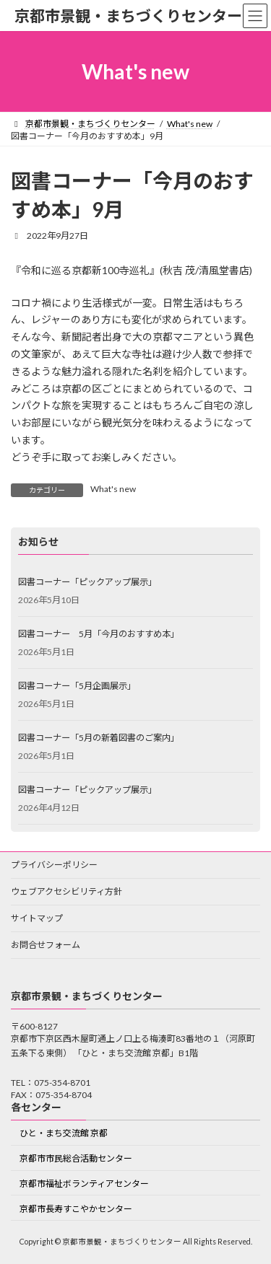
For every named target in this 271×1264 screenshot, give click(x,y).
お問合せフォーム (45, 944)
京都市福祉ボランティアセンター (84, 1183)
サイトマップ (37, 918)
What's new (113, 488)
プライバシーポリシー (54, 864)
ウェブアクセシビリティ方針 (66, 891)
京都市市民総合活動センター (76, 1158)
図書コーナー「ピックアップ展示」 (87, 581)
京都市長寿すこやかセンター (76, 1208)
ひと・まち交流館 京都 (64, 1133)
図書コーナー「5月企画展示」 (77, 685)
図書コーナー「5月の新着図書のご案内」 (98, 737)
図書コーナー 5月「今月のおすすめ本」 (98, 633)
